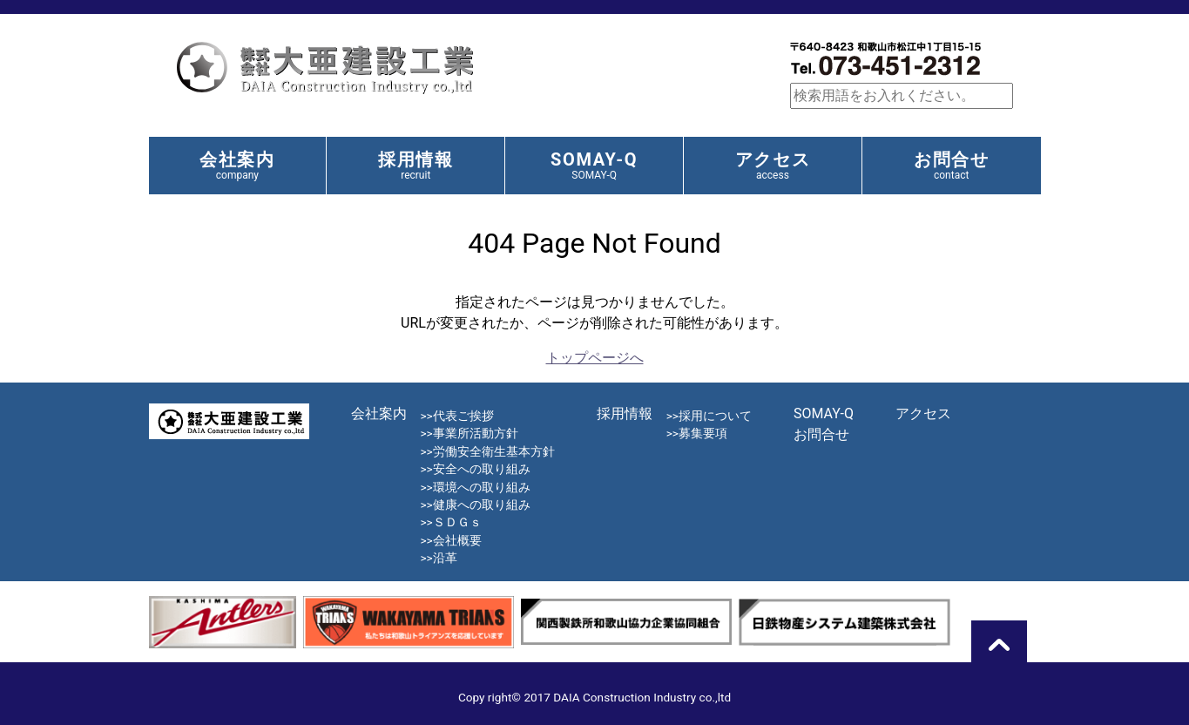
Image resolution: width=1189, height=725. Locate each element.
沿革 (445, 558)
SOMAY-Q (594, 165)
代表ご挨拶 (463, 416)
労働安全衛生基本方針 (494, 451)
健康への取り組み (481, 505)
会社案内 (236, 165)
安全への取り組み (481, 469)
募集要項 (703, 433)
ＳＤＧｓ (457, 522)
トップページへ (595, 357)
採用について (715, 416)
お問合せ (951, 165)
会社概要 (457, 540)
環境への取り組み (481, 487)
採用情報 (415, 165)
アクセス (772, 165)
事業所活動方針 (475, 433)
